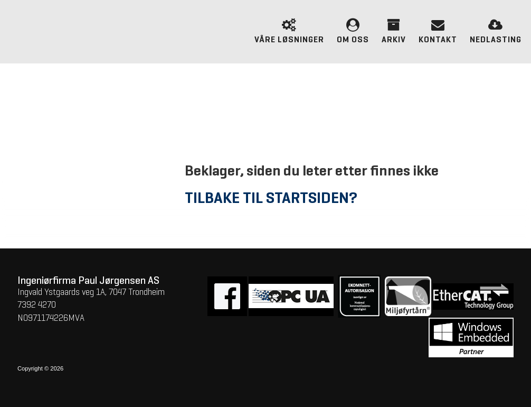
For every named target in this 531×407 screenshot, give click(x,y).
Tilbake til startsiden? (271, 199)
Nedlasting (495, 30)
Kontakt (438, 30)
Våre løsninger (289, 30)
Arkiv (394, 30)
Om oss (353, 30)
